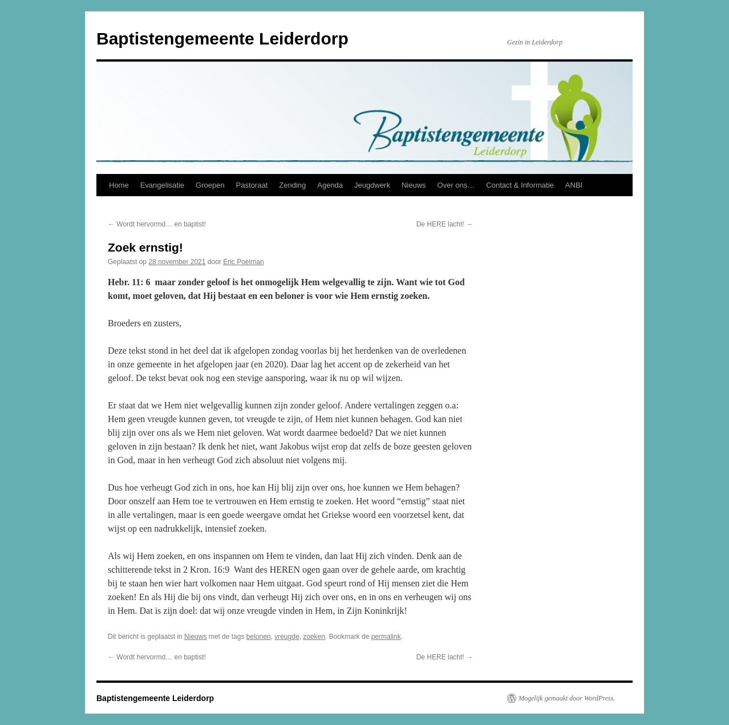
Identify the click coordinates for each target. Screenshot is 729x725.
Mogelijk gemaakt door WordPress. (567, 698)
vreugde (286, 637)
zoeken (314, 637)
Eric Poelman (243, 262)
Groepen (210, 185)
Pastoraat (252, 185)
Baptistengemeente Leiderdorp (222, 38)
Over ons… (456, 185)
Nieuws (414, 185)
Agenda (330, 185)
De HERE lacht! (444, 224)
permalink (386, 637)
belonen (258, 637)
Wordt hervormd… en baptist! (157, 224)
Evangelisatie (162, 185)
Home (119, 185)
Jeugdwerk (372, 185)
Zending (292, 185)
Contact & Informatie (520, 185)
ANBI (573, 185)
